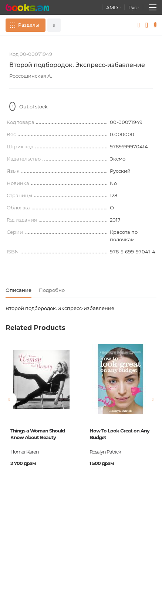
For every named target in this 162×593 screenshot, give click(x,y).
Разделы (28, 25)
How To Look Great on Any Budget (119, 434)
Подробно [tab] (52, 290)
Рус (132, 7)
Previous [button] (9, 399)
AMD (112, 7)
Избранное (147, 25)
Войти (139, 25)
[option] (41, 419)
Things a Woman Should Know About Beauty (37, 434)
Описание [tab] (18, 290)
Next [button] (152, 399)
